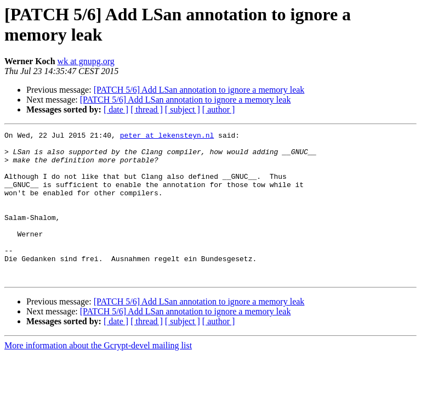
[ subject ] (182, 109)
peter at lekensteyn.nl (167, 137)
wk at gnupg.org (86, 61)
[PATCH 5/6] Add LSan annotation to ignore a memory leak (199, 89)
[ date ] (116, 109)
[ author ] (218, 109)
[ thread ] (146, 109)
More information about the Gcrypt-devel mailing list (98, 375)
